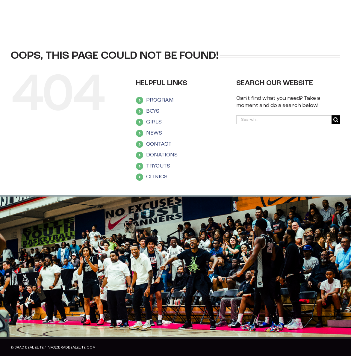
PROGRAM (160, 100)
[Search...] (284, 119)
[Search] (336, 119)
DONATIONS (162, 155)
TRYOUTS (158, 166)
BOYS (152, 111)
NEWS (154, 133)
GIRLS (154, 122)
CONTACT (159, 144)
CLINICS (156, 177)
